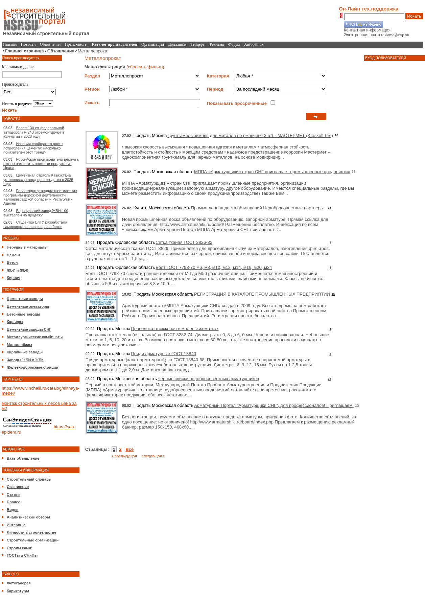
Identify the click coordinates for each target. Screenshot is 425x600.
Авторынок (253, 44)
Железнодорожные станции (32, 367)
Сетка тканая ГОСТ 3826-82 (184, 242)
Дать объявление (23, 458)
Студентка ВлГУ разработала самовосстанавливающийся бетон (35, 224)
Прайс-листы (76, 44)
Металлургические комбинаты (35, 337)
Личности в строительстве (31, 532)
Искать (414, 16)
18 (336, 135)
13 (329, 378)
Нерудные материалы (27, 247)
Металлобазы (19, 345)
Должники (177, 44)
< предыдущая (124, 456)
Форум (234, 44)
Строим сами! (19, 548)
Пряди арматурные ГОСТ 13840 (163, 353)
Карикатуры (18, 591)
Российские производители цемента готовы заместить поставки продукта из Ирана (40, 163)
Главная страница (24, 50)
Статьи (13, 494)
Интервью (16, 525)
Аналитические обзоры (28, 517)
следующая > (153, 456)
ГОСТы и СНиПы (22, 555)
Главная (10, 44)
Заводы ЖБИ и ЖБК (25, 360)
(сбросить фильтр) (145, 66)
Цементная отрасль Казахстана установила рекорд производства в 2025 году (38, 179)
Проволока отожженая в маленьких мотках (174, 328)
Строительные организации (32, 540)
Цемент (13, 255)
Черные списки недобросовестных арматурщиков (208, 378)
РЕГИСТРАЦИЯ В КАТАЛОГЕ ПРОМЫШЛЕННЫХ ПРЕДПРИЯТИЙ (262, 294)
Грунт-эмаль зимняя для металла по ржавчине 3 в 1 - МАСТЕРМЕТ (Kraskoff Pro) (250, 135)
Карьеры (15, 322)
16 (333, 294)
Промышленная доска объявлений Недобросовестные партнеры (257, 207)
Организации (152, 44)
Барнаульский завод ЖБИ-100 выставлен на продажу (35, 213)
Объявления (50, 44)
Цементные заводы (25, 299)
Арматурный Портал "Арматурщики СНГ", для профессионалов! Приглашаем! (274, 405)
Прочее (13, 502)
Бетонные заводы (23, 314)
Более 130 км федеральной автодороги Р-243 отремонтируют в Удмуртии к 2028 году (33, 132)
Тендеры (198, 44)
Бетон (12, 262)
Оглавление (18, 487)
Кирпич (13, 278)
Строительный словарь (29, 479)
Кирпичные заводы (25, 352)
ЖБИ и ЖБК (17, 270)
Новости (28, 44)
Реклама (217, 44)
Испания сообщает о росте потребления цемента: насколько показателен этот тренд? (33, 148)
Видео (13, 510)
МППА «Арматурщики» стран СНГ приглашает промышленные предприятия (272, 171)
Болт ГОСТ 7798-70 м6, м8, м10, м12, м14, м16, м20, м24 (214, 267)
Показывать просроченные (237, 103)
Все (129, 449)
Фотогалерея (19, 583)
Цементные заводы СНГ (29, 329)
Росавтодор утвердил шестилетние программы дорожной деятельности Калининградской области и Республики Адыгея (40, 197)
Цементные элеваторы (28, 306)
